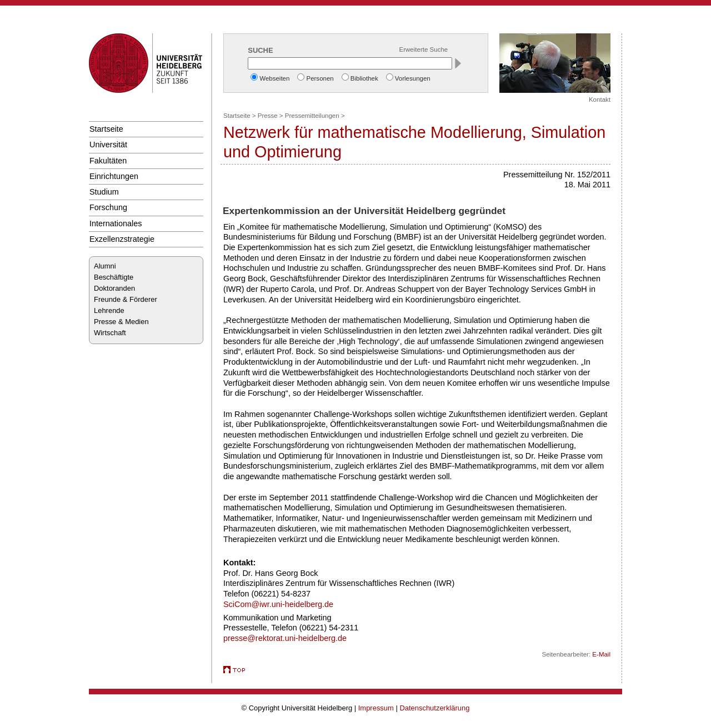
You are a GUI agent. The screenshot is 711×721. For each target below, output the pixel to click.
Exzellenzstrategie (121, 239)
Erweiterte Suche (423, 49)
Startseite (106, 129)
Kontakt (599, 99)
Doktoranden (114, 288)
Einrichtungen (113, 176)
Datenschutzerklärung (434, 708)
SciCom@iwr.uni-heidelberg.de (278, 604)
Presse (268, 115)
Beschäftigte (113, 277)
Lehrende (109, 310)
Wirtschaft (110, 333)
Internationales (115, 223)
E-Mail (601, 654)
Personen (319, 78)
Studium (104, 191)
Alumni (105, 266)
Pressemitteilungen (312, 115)
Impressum (376, 708)
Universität (108, 144)
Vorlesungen (412, 78)
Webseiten (274, 78)
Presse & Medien (121, 321)
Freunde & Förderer (125, 299)
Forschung (108, 207)
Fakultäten (108, 160)
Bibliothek (364, 78)
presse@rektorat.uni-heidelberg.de (285, 638)
